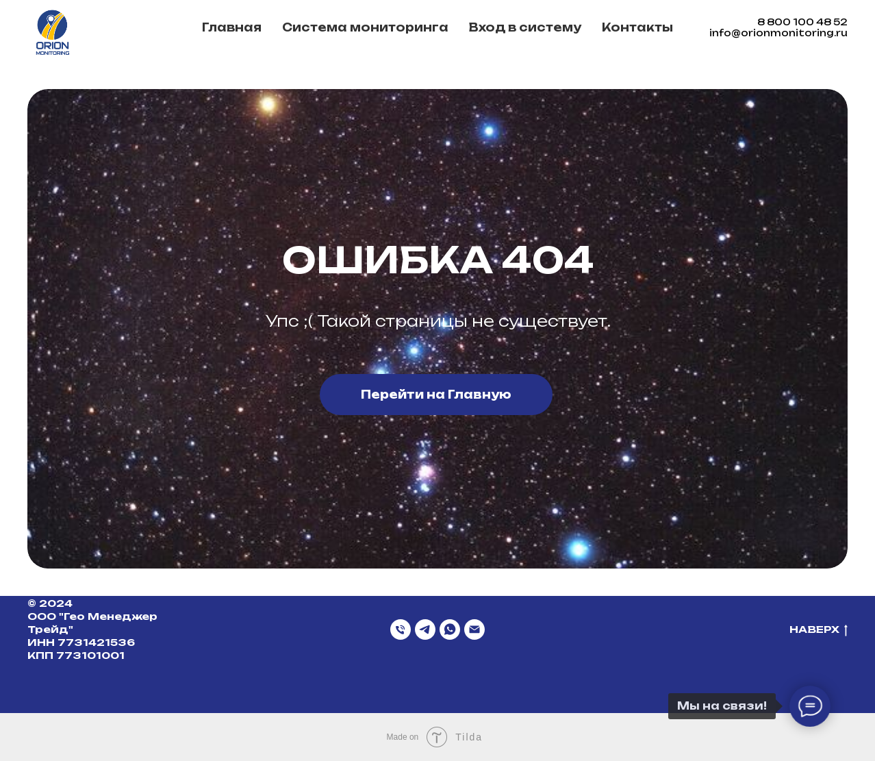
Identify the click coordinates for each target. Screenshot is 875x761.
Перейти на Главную (436, 394)
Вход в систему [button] (525, 27)
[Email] (474, 629)
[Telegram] (425, 629)
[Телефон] (400, 629)
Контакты (637, 27)
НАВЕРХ (818, 629)
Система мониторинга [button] (365, 27)
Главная (232, 27)
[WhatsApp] (450, 629)
